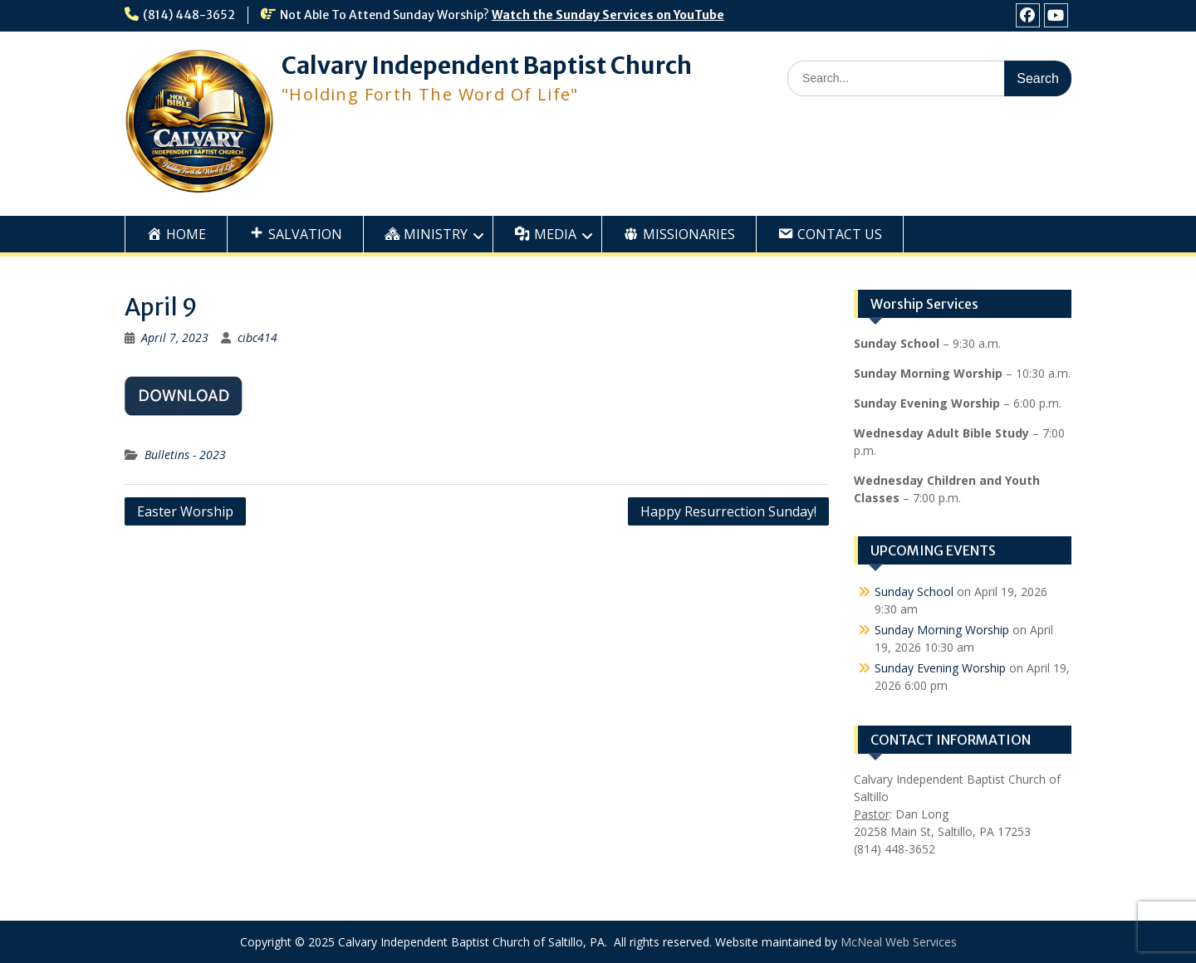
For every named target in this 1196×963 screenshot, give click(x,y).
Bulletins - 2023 (185, 454)
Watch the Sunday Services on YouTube (608, 14)
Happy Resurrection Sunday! (728, 511)
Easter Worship (185, 511)
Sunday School (914, 591)
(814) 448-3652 (189, 14)
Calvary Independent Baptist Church (487, 66)
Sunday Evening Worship (940, 668)
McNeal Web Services (899, 942)
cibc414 (257, 337)
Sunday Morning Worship (942, 630)
